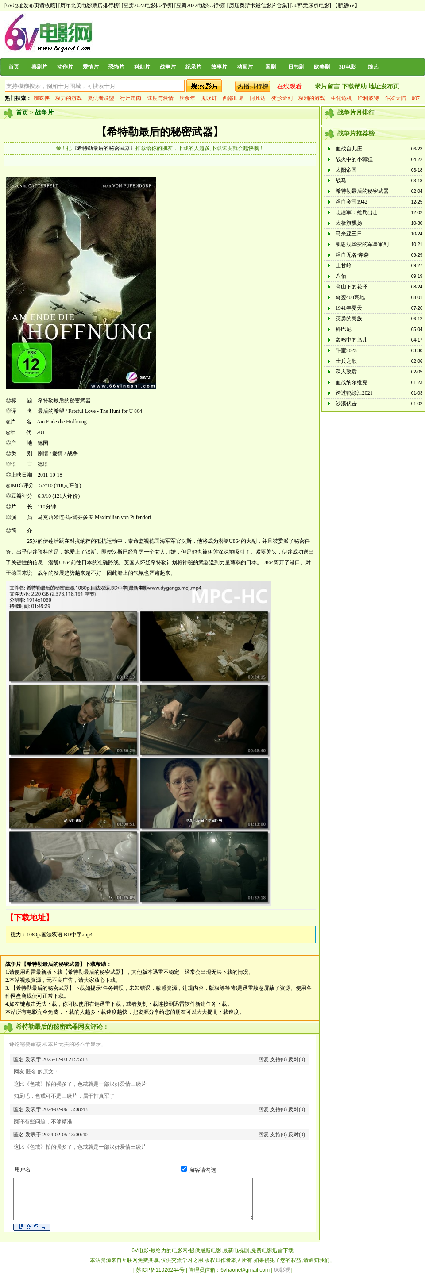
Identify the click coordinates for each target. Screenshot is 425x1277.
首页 (13, 67)
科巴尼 (344, 329)
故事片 (219, 67)
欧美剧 (322, 67)
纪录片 (193, 67)
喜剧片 (39, 67)
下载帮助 (354, 86)
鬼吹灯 (209, 98)
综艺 (373, 67)
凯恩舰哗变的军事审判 (362, 244)
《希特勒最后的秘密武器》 (103, 148)
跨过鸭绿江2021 (354, 393)
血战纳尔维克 (351, 382)
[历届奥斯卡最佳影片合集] (258, 5)
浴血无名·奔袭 (352, 255)
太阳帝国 (346, 170)
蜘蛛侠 (42, 98)
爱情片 (91, 67)
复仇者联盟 (101, 98)
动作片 (65, 67)
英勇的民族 (349, 318)
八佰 (341, 276)
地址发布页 (383, 86)
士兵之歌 (346, 361)
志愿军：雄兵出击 (357, 212)
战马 (341, 180)
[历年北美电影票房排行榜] (89, 5)
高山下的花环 (351, 287)
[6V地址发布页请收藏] (30, 5)
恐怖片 (116, 67)
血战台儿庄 (349, 149)
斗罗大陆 (395, 98)
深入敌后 (346, 372)
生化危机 (341, 98)
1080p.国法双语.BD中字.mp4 (60, 934)
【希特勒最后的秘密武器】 (160, 132)
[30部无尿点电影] (310, 5)
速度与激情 (160, 98)
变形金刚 (282, 98)
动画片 (245, 67)
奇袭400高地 (350, 297)
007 (416, 98)
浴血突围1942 (351, 202)
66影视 (282, 1270)
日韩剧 (296, 67)
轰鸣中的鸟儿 (351, 340)
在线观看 (289, 86)
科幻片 (142, 67)
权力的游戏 (68, 98)
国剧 (270, 67)
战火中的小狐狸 (354, 159)
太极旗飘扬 (349, 223)
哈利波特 (368, 98)
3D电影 (347, 67)
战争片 (168, 67)
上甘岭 (344, 265)
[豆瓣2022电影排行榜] (200, 5)
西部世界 (233, 98)
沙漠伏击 (346, 403)
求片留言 (327, 86)
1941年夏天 (349, 308)
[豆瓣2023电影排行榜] (147, 5)
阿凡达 (258, 98)
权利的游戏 (311, 98)
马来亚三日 (349, 234)
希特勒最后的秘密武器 (362, 191)
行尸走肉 (130, 98)
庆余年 (187, 98)
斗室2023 (346, 350)
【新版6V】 (346, 5)
